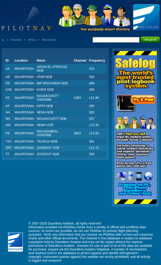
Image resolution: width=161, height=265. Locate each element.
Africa (32, 39)
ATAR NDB (44, 77)
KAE (9, 90)
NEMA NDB (45, 112)
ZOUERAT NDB (48, 154)
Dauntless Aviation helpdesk (90, 249)
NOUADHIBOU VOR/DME (47, 133)
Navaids (16, 39)
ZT (8, 154)
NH (8, 119)
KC (8, 98)
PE (8, 133)
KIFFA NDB (45, 106)
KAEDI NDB (45, 90)
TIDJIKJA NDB (47, 141)
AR (8, 77)
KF (8, 106)
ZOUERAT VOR (48, 148)
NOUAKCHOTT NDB (51, 119)
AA (8, 69)
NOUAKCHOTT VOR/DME (48, 98)
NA (8, 112)
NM (8, 125)
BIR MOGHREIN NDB (52, 83)
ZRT (9, 148)
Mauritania (49, 39)
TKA (9, 141)
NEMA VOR (45, 125)
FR (8, 83)
